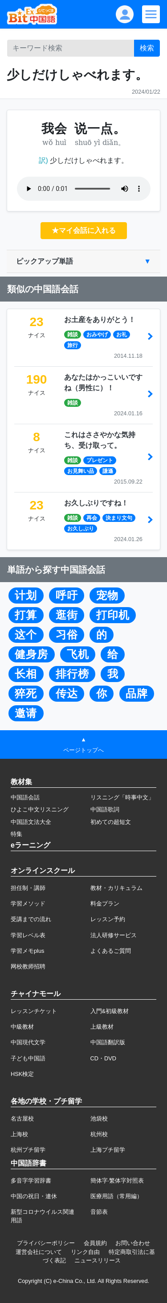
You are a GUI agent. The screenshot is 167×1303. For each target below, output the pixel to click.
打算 (26, 615)
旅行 (72, 345)
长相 (26, 674)
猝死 (26, 693)
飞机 (78, 654)
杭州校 (99, 1134)
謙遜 (107, 471)
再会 (91, 518)
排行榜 (72, 674)
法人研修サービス (113, 935)
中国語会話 (25, 797)
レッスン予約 (107, 919)
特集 (16, 834)
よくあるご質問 (110, 950)
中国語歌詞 (104, 809)
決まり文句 (119, 518)
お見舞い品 (80, 471)
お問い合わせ (132, 1243)
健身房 (31, 654)
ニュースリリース (97, 1260)
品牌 (137, 693)
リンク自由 (85, 1252)
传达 (67, 693)
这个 (26, 635)
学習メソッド (28, 903)
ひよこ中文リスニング (40, 809)
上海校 (19, 1134)
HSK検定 (22, 1074)
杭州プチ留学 (28, 1149)
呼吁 (67, 595)
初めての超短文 (110, 822)
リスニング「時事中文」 (122, 797)
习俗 (67, 635)
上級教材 (102, 1026)
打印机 (113, 615)
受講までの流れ (31, 919)
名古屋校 (22, 1118)
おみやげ (97, 334)
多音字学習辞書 (31, 1180)
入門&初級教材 (109, 1011)
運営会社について (39, 1252)
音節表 (99, 1211)
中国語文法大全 (31, 822)
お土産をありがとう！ (99, 319)
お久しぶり (80, 528)
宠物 (107, 595)
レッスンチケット (34, 1011)
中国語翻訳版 (107, 1042)
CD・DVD (103, 1058)
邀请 (26, 713)
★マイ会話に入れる (84, 230)
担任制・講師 (28, 888)
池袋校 (99, 1118)
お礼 (121, 334)
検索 (147, 48)
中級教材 (22, 1026)
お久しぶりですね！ (96, 503)
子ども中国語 (28, 1058)
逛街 (67, 615)
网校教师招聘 (28, 966)
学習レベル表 (28, 935)
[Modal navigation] (151, 14)
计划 (26, 595)
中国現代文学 (28, 1042)
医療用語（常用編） (116, 1196)
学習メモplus (27, 950)
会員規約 (95, 1243)
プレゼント (99, 460)
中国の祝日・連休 (34, 1196)
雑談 (72, 334)
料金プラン (104, 903)
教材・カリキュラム (116, 888)
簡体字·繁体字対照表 (117, 1180)
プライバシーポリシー (46, 1243)
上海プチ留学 (107, 1149)
